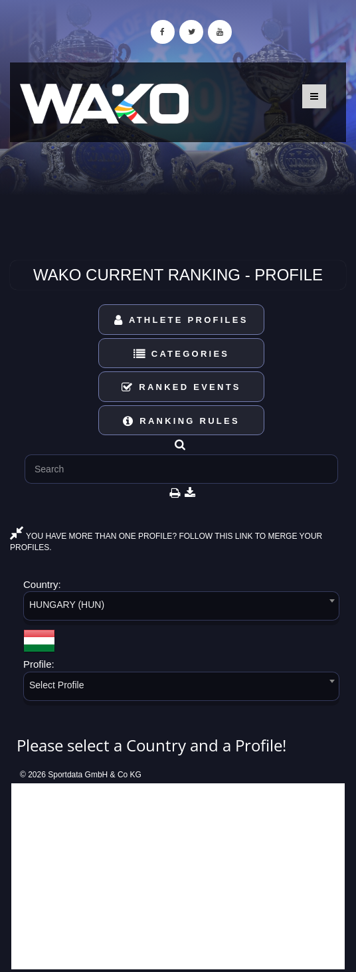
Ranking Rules (181, 421)
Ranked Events (181, 387)
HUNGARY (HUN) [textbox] (66, 604)
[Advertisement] (178, 876)
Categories (182, 354)
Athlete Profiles (181, 320)
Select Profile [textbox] (56, 685)
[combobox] (181, 608)
